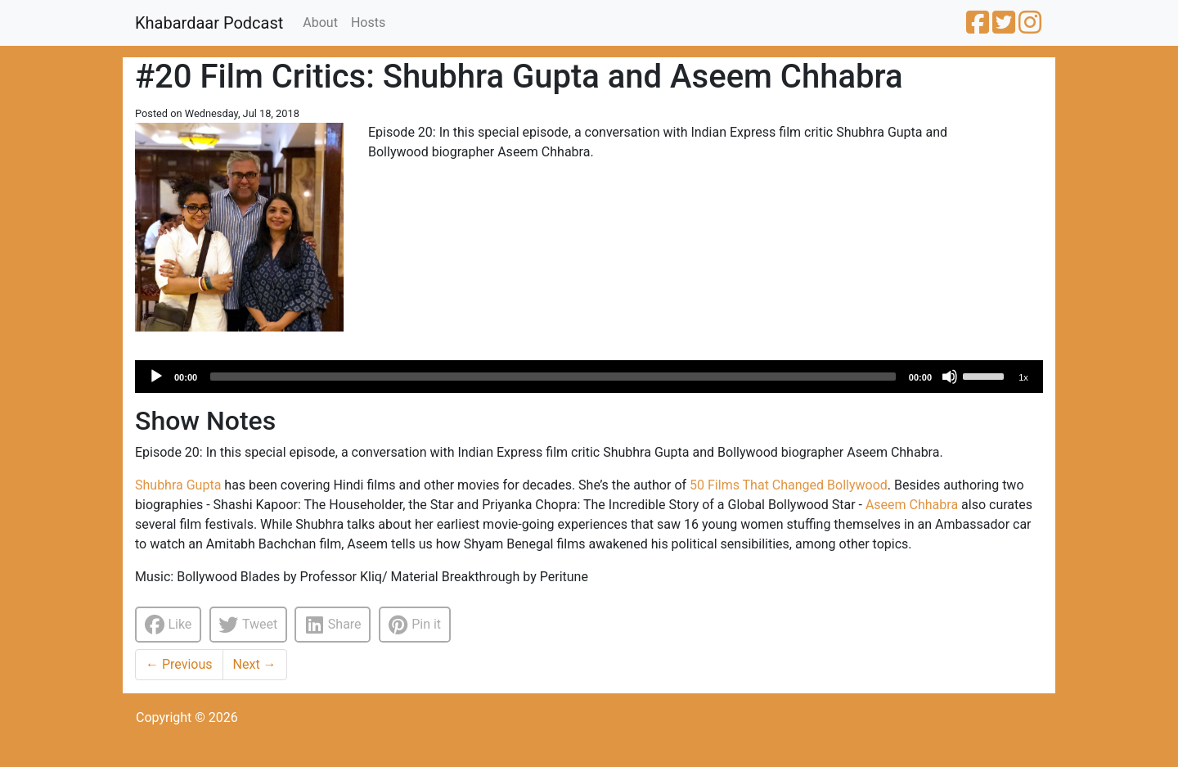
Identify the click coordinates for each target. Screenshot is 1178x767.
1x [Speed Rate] (1023, 377)
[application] (589, 376)
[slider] (553, 376)
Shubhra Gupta (178, 485)
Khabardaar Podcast (209, 23)
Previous (179, 664)
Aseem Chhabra (912, 504)
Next (255, 664)
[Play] (156, 376)
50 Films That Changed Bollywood (789, 485)
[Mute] (950, 376)
